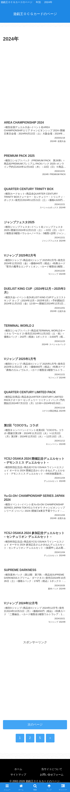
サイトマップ (18, 774)
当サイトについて (51, 769)
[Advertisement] (35, 80)
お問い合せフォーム (51, 774)
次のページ (35, 724)
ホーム (18, 769)
